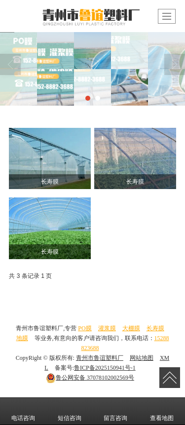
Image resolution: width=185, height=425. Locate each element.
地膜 (22, 338)
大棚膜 (131, 328)
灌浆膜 (107, 328)
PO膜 (84, 328)
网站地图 (141, 357)
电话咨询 (23, 411)
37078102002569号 (90, 377)
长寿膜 (155, 328)
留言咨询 (115, 411)
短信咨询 (69, 411)
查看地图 (162, 411)
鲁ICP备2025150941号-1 (105, 367)
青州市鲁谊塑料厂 (99, 357)
